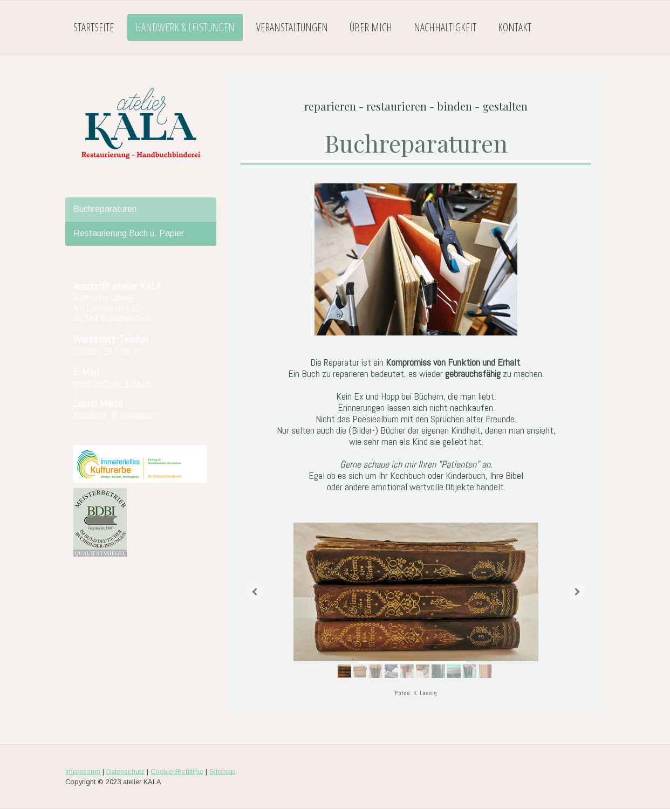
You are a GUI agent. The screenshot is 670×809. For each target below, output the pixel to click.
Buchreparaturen (104, 209)
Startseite (93, 27)
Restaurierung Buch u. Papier (128, 233)
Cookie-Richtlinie (177, 771)
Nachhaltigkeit (445, 27)
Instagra (136, 414)
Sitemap (222, 771)
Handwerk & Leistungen (185, 27)
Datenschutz (125, 771)
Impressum (82, 771)
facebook (89, 414)
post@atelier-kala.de (112, 382)
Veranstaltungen (292, 27)
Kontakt (514, 27)
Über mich (371, 27)
